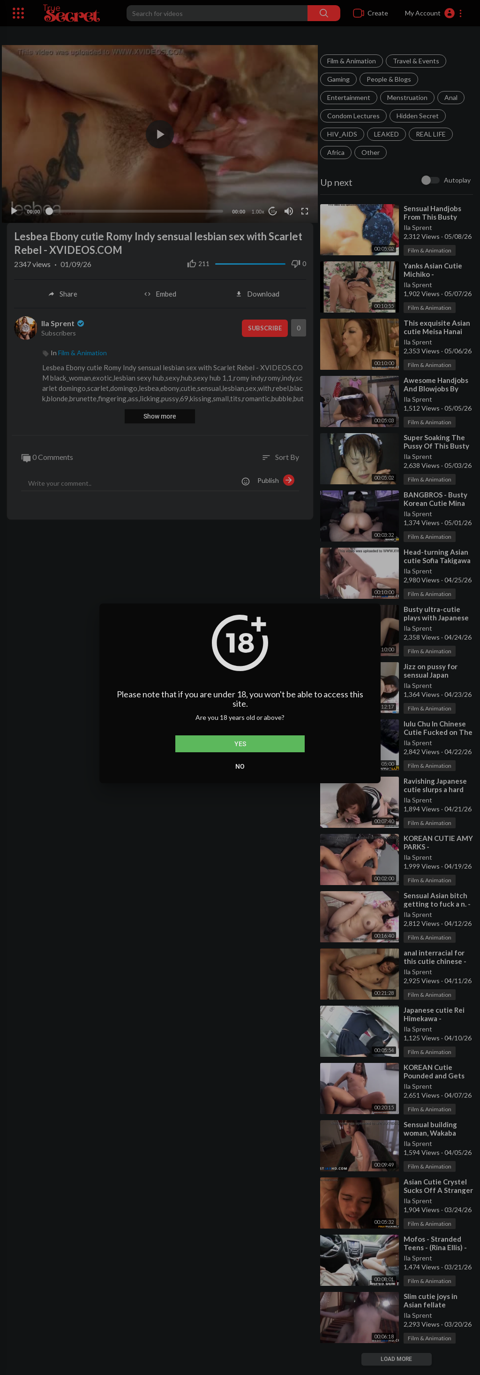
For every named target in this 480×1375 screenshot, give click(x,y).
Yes (240, 744)
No (240, 766)
